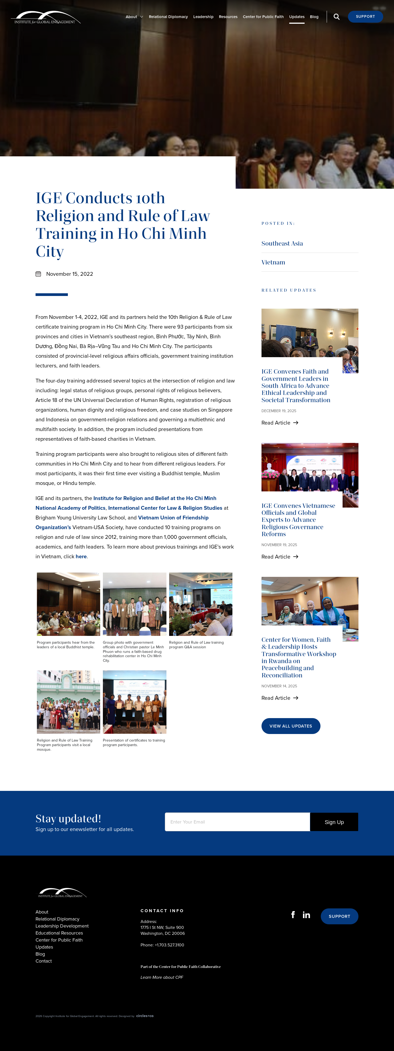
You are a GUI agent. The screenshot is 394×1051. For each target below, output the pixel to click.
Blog (314, 17)
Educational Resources (59, 932)
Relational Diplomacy (168, 17)
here (81, 556)
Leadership (203, 17)
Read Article (275, 423)
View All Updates (291, 726)
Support (365, 16)
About (131, 17)
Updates (297, 17)
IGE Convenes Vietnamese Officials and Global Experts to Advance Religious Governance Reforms (298, 520)
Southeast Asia (282, 243)
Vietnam (273, 262)
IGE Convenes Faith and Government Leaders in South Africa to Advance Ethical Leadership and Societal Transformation (295, 385)
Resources (228, 17)
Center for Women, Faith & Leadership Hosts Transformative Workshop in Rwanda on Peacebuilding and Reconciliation (298, 657)
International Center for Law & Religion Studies (165, 508)
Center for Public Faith (263, 17)
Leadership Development (62, 925)
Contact (44, 960)
